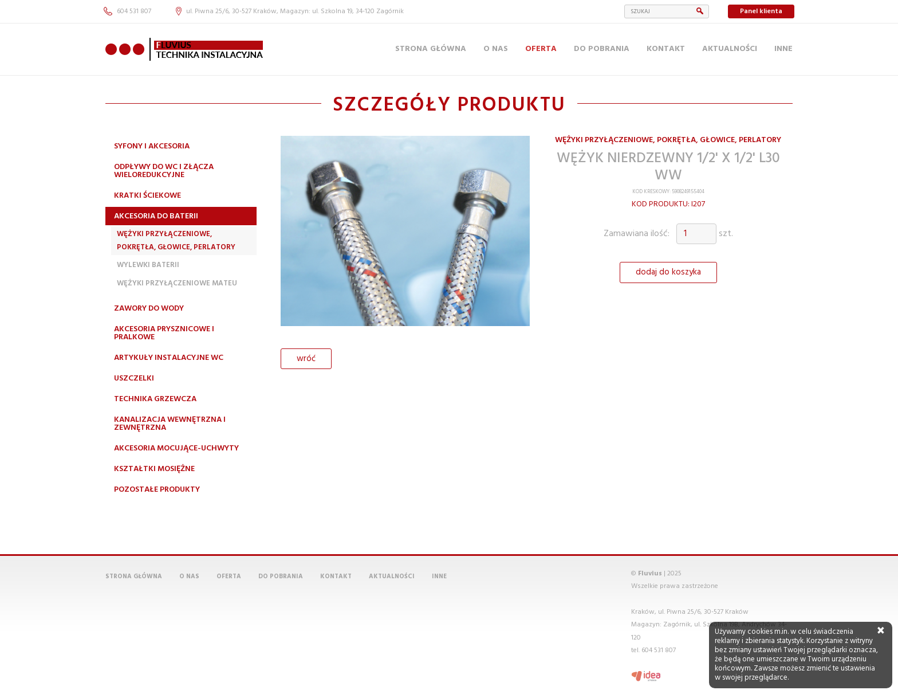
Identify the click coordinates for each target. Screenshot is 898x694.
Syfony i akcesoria (152, 146)
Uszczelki (134, 378)
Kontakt (666, 49)
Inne (783, 49)
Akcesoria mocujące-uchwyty (176, 448)
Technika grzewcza (155, 399)
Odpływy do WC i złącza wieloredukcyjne (164, 171)
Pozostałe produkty (157, 489)
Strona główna (430, 49)
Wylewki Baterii (148, 265)
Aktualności (729, 49)
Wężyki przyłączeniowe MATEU (177, 283)
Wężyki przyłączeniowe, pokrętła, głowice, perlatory (176, 240)
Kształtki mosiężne (154, 469)
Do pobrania (601, 49)
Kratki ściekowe (147, 195)
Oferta (541, 49)
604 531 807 (127, 11)
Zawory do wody (149, 308)
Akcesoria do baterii (156, 216)
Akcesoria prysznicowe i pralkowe (164, 333)
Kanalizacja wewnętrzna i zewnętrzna (170, 423)
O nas (495, 49)
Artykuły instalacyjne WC (168, 357)
